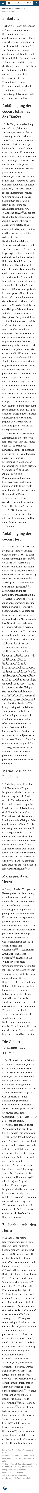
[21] (25, 844)
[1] (19, 41)
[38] (16, 1406)
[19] (29, 743)
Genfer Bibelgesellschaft (10, 11)
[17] (21, 682)
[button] (3, 3)
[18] (25, 710)
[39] (11, 1422)
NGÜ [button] (30, 3)
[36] (25, 1390)
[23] (21, 893)
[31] (12, 1184)
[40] (15, 1430)
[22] (26, 868)
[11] (10, 509)
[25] (16, 949)
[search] (17, 3)
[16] (17, 662)
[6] (24, 304)
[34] (17, 1317)
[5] (23, 212)
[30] (14, 1172)
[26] (13, 957)
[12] (32, 558)
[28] (9, 1088)
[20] (32, 828)
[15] (27, 586)
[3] (27, 144)
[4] (21, 152)
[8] (20, 353)
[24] (3, 917)
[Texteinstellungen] (36, 3)
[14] (30, 578)
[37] (17, 1402)
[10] (16, 469)
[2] (30, 45)
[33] (19, 1285)
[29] (18, 1140)
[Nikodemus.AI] (5, 1488)
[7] (18, 353)
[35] (28, 1334)
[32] (10, 1277)
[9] (28, 357)
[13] (33, 574)
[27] (12, 1025)
